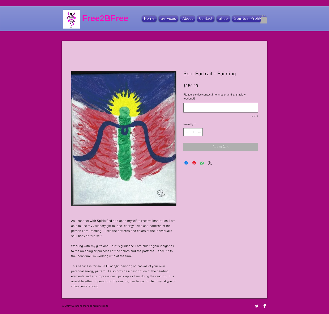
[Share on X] (210, 162)
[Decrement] (186, 132)
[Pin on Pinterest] (194, 162)
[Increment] (199, 132)
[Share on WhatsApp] (202, 162)
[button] (168, 19)
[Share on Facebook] (186, 162)
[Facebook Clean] (264, 306)
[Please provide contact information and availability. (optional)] (221, 108)
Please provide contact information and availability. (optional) (214, 97)
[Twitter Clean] (257, 306)
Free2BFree (105, 18)
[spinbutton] (193, 132)
